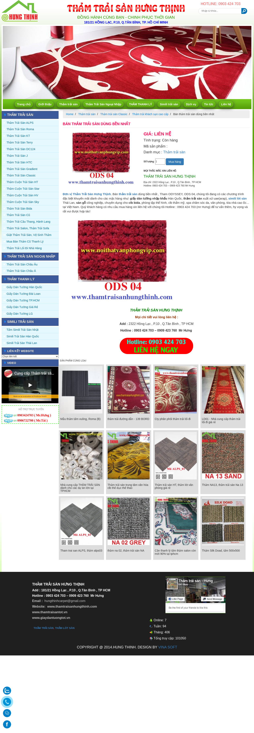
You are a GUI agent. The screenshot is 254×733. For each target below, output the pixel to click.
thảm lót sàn (64, 628)
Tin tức (208, 104)
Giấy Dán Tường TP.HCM (23, 300)
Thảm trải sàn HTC (19, 162)
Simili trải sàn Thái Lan (22, 343)
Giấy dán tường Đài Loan (24, 293)
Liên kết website (20, 351)
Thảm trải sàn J (17, 155)
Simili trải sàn (169, 104)
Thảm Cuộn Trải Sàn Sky (23, 202)
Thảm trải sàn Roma (20, 129)
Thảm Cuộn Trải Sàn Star (23, 188)
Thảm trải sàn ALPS (20, 122)
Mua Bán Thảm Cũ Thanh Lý (25, 241)
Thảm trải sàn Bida (19, 208)
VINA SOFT (167, 647)
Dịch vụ (191, 104)
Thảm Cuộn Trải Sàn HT (22, 182)
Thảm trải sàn (68, 104)
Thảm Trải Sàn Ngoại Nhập (103, 104)
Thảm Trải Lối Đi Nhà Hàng (24, 248)
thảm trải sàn (44, 628)
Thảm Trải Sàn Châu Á (21, 270)
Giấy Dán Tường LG (20, 313)
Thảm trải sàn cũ (18, 215)
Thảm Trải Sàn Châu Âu (22, 264)
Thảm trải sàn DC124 (21, 149)
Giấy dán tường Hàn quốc (24, 287)
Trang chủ (24, 104)
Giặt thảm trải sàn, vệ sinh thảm (29, 234)
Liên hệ (226, 104)
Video (11, 362)
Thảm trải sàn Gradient (22, 169)
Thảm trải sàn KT (18, 135)
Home (69, 114)
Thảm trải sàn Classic (21, 175)
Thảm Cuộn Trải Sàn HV (22, 195)
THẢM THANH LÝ (140, 104)
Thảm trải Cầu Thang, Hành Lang (28, 221)
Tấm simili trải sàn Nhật (23, 329)
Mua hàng (174, 161)
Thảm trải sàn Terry (20, 142)
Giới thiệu (44, 104)
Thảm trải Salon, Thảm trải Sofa (28, 228)
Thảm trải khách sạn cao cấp (150, 114)
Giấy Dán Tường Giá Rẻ (22, 307)
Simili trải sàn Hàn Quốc (23, 336)
